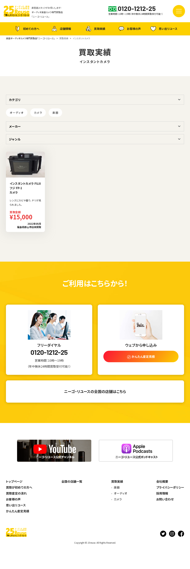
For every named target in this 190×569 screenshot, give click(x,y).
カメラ (38, 113)
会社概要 (162, 481)
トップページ (14, 481)
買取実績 (95, 28)
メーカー (15, 126)
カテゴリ (15, 99)
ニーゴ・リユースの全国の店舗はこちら (95, 391)
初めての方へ (26, 28)
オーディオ (17, 113)
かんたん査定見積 (17, 511)
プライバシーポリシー (170, 487)
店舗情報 (61, 28)
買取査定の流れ (16, 493)
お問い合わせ (165, 499)
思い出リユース (163, 28)
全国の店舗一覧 (71, 481)
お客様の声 (129, 28)
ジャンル (15, 139)
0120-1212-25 (49, 352)
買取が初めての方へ (19, 487)
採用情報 (162, 493)
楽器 (55, 113)
